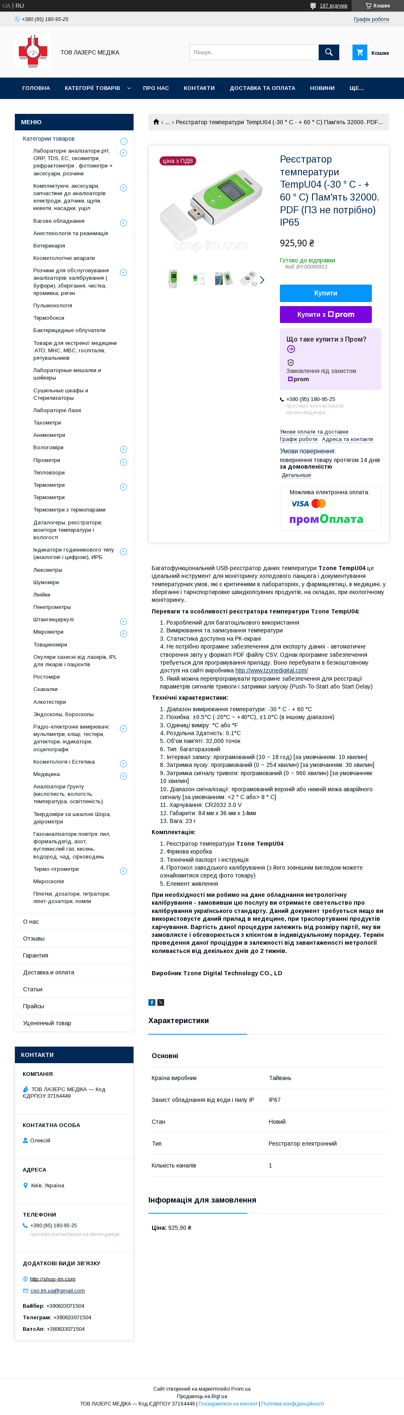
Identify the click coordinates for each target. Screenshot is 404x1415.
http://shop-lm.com (52, 1279)
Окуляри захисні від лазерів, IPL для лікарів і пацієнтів (75, 660)
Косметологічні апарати (64, 258)
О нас (31, 921)
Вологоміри (48, 447)
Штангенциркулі (53, 619)
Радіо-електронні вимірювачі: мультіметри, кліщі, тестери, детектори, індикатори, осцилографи (71, 738)
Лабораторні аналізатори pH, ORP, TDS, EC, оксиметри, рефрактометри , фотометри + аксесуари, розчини (73, 162)
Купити (326, 293)
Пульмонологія (52, 305)
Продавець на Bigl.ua (202, 1396)
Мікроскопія (48, 881)
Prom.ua (241, 1389)
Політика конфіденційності (292, 1404)
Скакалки (45, 689)
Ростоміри (46, 677)
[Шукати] (329, 52)
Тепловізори (49, 472)
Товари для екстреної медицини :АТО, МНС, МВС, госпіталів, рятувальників (75, 350)
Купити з (325, 314)
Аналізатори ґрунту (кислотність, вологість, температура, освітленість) (68, 793)
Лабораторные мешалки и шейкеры (67, 374)
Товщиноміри (50, 644)
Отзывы (34, 938)
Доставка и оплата (48, 972)
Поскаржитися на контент (228, 1404)
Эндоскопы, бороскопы (63, 714)
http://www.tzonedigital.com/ (271, 670)
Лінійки (41, 595)
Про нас (156, 88)
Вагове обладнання (59, 221)
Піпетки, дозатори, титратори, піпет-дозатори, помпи (71, 897)
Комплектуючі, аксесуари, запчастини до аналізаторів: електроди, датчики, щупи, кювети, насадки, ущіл (70, 197)
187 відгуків (334, 6)
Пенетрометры (52, 607)
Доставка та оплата (262, 88)
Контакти (199, 88)
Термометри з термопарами (69, 510)
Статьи (32, 989)
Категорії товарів (92, 88)
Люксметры (47, 570)
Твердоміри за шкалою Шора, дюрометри (72, 818)
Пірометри (46, 460)
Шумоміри (46, 582)
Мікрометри (48, 632)
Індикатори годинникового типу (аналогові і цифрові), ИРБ (73, 553)
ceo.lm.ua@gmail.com (58, 1291)
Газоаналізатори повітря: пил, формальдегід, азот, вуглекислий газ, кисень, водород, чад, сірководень (71, 845)
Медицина (46, 774)
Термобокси (48, 318)
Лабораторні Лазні (57, 410)
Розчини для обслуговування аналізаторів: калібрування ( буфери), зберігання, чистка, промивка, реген (71, 281)
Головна (36, 88)
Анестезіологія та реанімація (70, 233)
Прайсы (33, 1006)
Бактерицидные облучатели (69, 330)
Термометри (49, 485)
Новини (322, 88)
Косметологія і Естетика (64, 762)
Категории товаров (49, 138)
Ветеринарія (49, 246)
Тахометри (47, 423)
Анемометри (49, 435)
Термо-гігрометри (56, 869)
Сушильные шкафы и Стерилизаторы (60, 394)
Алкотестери (49, 702)
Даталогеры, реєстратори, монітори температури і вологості (67, 529)
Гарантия (35, 955)
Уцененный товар (47, 1023)
